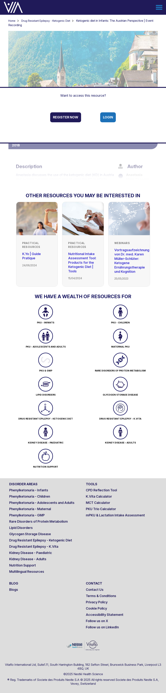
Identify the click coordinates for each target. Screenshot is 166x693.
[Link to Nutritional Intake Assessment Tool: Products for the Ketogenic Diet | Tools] (83, 218)
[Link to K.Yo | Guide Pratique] (37, 218)
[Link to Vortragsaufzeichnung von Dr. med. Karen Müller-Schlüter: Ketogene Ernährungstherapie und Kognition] (129, 218)
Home (11, 20)
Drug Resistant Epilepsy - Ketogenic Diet (45, 20)
